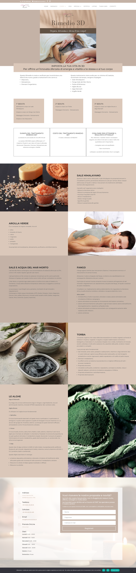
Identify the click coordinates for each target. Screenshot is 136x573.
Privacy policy (115, 570)
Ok (103, 570)
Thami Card (103, 6)
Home (46, 6)
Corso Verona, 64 (27, 495)
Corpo (62, 6)
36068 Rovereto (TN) (28, 497)
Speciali (77, 6)
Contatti (113, 6)
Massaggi (53, 6)
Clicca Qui (25, 527)
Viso (70, 6)
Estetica (87, 6)
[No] (134, 570)
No (108, 570)
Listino (94, 6)
